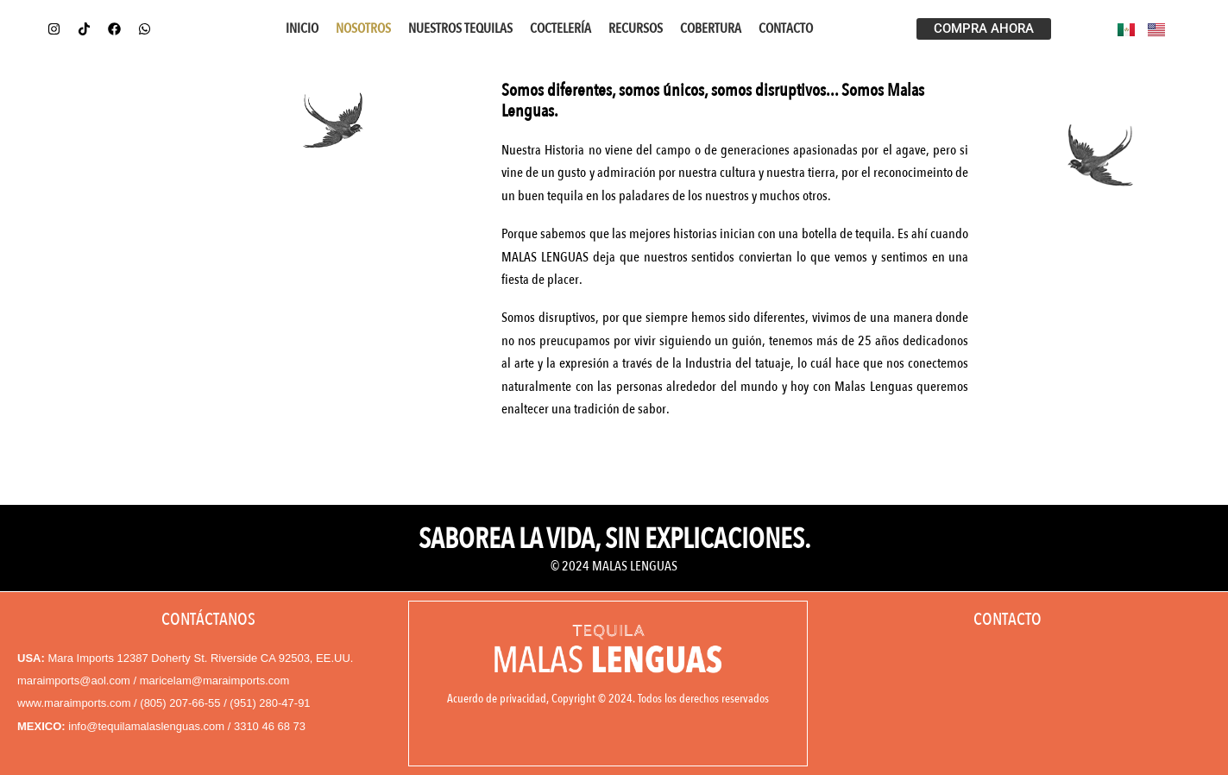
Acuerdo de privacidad (496, 698)
